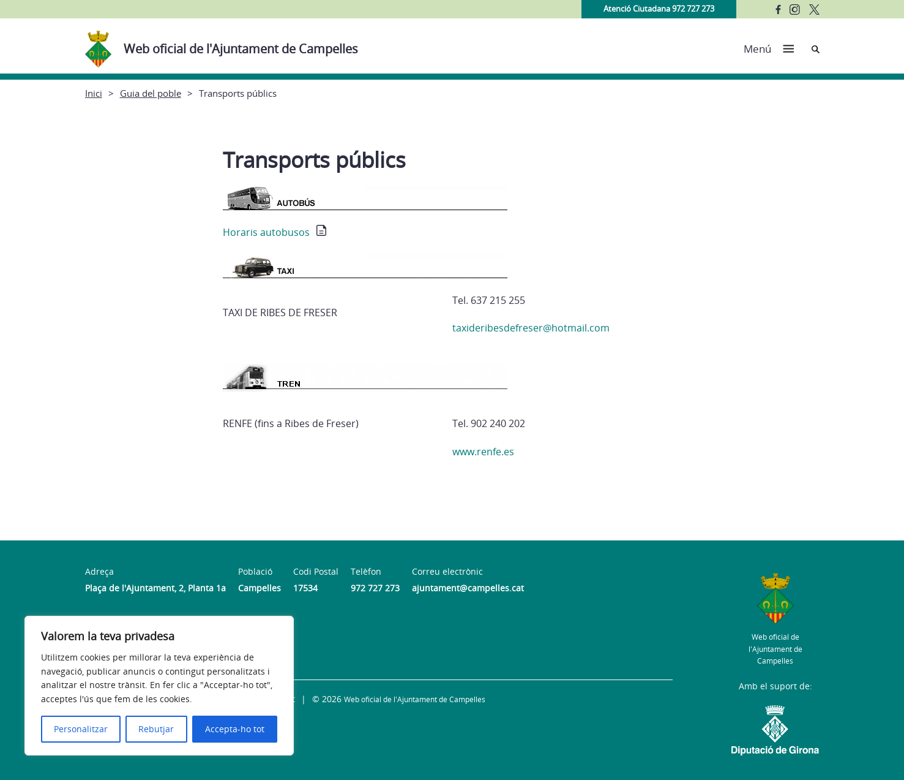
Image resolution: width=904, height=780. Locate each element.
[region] (159, 685)
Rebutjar (156, 729)
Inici (93, 93)
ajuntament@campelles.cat (468, 588)
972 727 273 (375, 588)
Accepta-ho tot (234, 729)
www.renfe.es (483, 451)
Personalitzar (81, 729)
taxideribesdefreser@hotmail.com (531, 328)
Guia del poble (150, 93)
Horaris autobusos (266, 232)
